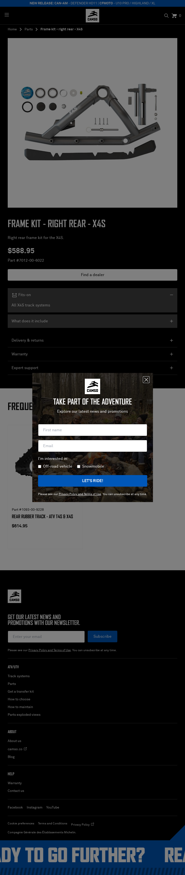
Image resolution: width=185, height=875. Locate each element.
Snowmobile (93, 466)
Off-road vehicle (57, 466)
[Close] (146, 380)
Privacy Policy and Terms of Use (80, 494)
